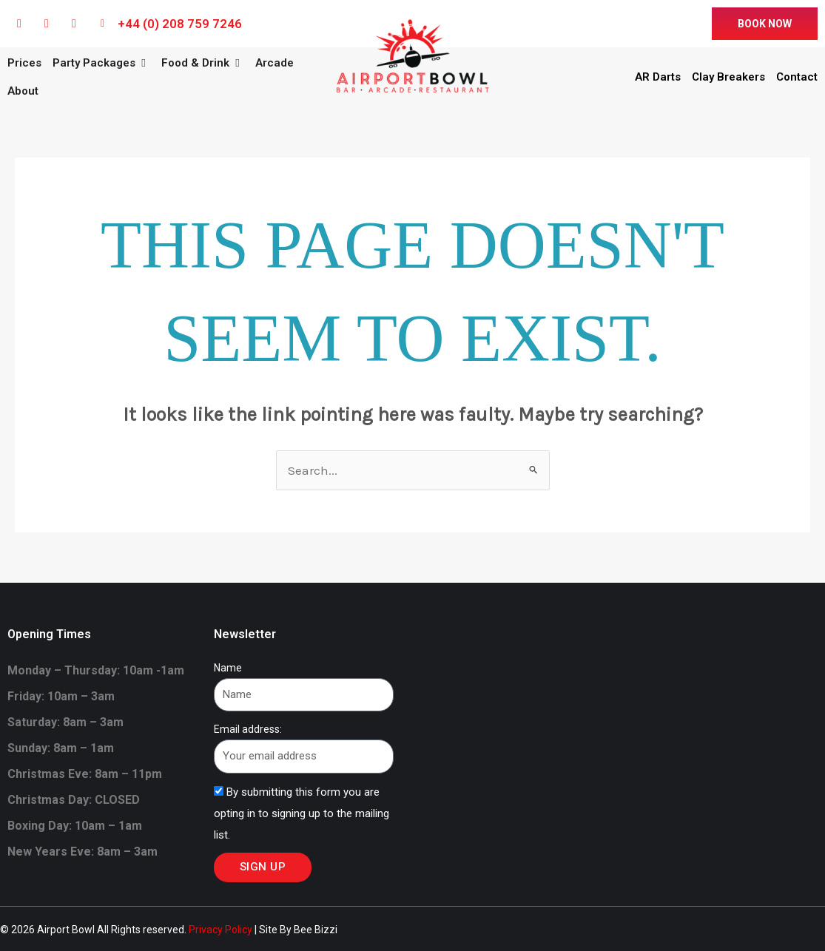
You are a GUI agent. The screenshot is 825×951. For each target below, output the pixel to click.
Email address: (248, 729)
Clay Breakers (728, 77)
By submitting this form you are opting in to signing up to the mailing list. (301, 813)
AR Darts (658, 77)
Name (228, 668)
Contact (797, 77)
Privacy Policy (220, 929)
